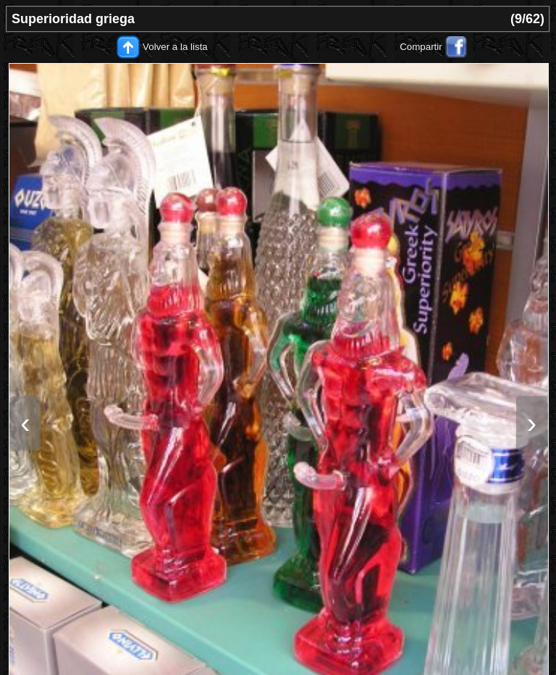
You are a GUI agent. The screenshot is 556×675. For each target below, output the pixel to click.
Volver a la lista (175, 46)
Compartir (421, 46)
